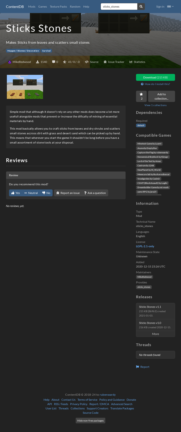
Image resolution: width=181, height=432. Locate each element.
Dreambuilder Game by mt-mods (153, 187)
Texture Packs (58, 6)
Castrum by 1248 (145, 165)
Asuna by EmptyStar (147, 148)
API (49, 404)
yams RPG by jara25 (146, 191)
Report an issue (68, 192)
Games (42, 6)
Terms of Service (87, 399)
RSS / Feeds (61, 404)
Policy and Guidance (112, 399)
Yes (15, 192)
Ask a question (95, 192)
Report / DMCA (99, 404)
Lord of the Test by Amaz (149, 161)
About (55, 399)
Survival (46, 50)
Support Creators (97, 408)
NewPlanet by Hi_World (149, 169)
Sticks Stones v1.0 (155, 325)
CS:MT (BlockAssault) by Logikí (152, 183)
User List (51, 408)
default (140, 125)
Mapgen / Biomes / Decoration (23, 50)
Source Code (90, 412)
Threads (64, 408)
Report (143, 366)
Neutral (31, 192)
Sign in (160, 6)
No (46, 192)
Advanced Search (121, 404)
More (155, 333)
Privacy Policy (78, 404)
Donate (131, 399)
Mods (31, 6)
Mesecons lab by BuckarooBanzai (153, 174)
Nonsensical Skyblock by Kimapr (152, 156)
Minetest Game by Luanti (149, 143)
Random (75, 6)
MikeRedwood (144, 276)
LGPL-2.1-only (145, 246)
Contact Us (68, 399)
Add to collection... (161, 96)
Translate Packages (122, 408)
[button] (170, 6)
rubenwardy (108, 394)
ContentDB (15, 6)
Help (86, 6)
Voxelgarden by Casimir (148, 178)
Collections (78, 408)
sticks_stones (143, 287)
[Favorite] (141, 96)
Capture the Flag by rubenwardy (152, 152)
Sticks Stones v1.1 (152, 311)
